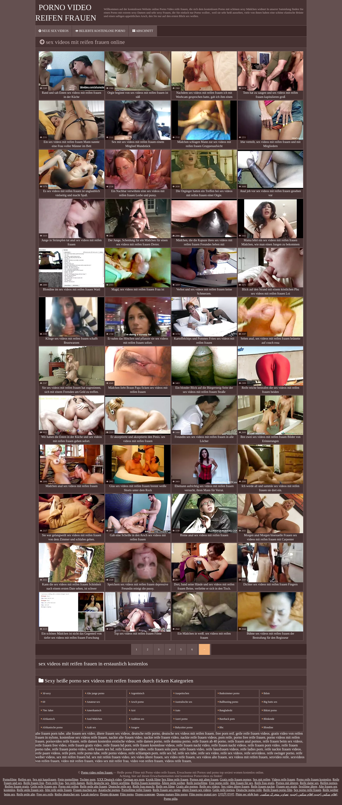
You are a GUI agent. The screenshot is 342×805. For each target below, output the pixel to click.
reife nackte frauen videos (283, 749)
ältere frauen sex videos (113, 733)
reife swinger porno (280, 753)
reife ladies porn (251, 749)
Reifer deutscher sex (67, 794)
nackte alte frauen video (125, 737)
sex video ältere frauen (147, 757)
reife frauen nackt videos (228, 745)
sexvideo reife (279, 757)
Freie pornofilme (68, 779)
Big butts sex (269, 701)
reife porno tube (88, 753)
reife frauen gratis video (85, 745)
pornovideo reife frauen (62, 741)
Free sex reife (44, 794)
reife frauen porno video (69, 749)
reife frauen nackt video (193, 745)
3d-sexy (46, 693)
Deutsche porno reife (249, 790)
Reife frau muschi (143, 786)
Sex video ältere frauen (235, 786)
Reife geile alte (26, 794)
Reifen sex (24, 779)
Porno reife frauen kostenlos (314, 779)
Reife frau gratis (264, 783)
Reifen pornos (328, 783)
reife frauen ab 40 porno (209, 741)
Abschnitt (142, 31)
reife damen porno (149, 741)
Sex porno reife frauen (307, 790)
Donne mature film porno (172, 794)
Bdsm (266, 693)
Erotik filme (153, 779)
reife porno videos (114, 753)
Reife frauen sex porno (167, 790)
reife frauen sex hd (101, 749)
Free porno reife (219, 783)
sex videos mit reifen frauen (248, 757)
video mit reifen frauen (77, 761)
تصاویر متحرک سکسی (274, 794)
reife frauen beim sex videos (282, 741)
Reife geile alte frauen (93, 786)
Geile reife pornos (224, 790)
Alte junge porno (94, 693)
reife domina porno (177, 741)
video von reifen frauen (146, 761)
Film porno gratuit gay (202, 794)
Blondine (267, 727)
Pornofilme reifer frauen (136, 790)
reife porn (69, 753)
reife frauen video (192, 749)
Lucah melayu (90, 794)
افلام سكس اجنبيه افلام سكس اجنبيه (313, 794)
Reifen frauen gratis (17, 786)
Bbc (221, 727)
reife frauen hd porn (117, 745)
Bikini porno (269, 710)
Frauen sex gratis (286, 786)
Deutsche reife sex (119, 786)
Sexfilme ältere (308, 786)
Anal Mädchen (93, 718)
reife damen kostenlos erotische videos (108, 741)
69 (43, 701)
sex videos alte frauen (212, 757)
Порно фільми (109, 794)
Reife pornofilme (196, 783)
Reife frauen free (33, 783)
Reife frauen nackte (263, 786)
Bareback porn (226, 718)
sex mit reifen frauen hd (73, 757)
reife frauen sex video (130, 749)
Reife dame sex (309, 783)
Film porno (127, 794)
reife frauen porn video (264, 745)
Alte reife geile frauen (58, 790)
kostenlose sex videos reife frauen (83, 737)
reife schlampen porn (143, 753)
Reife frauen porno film (277, 790)
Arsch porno (136, 701)
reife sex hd (168, 753)
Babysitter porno (183, 727)
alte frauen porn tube (49, 733)
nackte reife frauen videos (199, 737)
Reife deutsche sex (97, 783)
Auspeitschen (181, 693)
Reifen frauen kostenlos (145, 783)
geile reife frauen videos (253, 733)
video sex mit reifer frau (112, 761)
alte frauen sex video (80, 733)
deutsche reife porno (146, 733)
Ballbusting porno (228, 701)
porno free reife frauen (249, 737)
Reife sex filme (165, 786)
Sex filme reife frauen (175, 779)
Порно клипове (145, 794)
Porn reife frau (54, 783)
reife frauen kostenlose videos (153, 745)
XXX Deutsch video (109, 779)
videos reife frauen (178, 761)
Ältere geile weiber (173, 783)
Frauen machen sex (85, 790)
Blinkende (268, 718)
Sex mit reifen (261, 779)
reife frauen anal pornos (244, 741)
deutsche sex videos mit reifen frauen (188, 733)
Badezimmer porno (228, 693)
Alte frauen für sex (241, 783)
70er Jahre (47, 710)
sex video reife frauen (179, 757)
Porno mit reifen (68, 786)
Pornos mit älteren (287, 783)
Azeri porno (181, 718)
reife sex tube (187, 753)
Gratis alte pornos (187, 786)
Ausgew (134, 727)
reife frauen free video (51, 745)
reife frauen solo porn (162, 749)
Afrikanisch (48, 718)
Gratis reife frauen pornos (235, 779)
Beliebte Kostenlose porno (100, 31)
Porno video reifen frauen (97, 772)
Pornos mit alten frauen (204, 779)
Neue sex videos (53, 31)
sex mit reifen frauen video (110, 757)
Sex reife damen (75, 783)
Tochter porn (88, 779)
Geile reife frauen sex (44, 786)
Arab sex (90, 727)
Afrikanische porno (52, 727)
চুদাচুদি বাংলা (226, 794)
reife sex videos (231, 753)
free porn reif (224, 733)
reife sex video (208, 753)
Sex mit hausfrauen (44, 779)
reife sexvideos (254, 753)
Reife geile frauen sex (30, 790)
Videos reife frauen (283, 779)
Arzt (132, 710)
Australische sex (183, 701)
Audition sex (136, 718)
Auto (177, 710)
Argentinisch (136, 693)
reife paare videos (47, 753)
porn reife (225, 737)
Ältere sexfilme (120, 783)
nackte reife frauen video (161, 737)
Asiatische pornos (109, 790)
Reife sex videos (209, 786)
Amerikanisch (93, 710)
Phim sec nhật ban (247, 794)
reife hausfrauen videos (222, 749)
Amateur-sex (92, 701)
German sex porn (133, 779)
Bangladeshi (225, 710)
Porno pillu (171, 798)
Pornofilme (10, 779)
